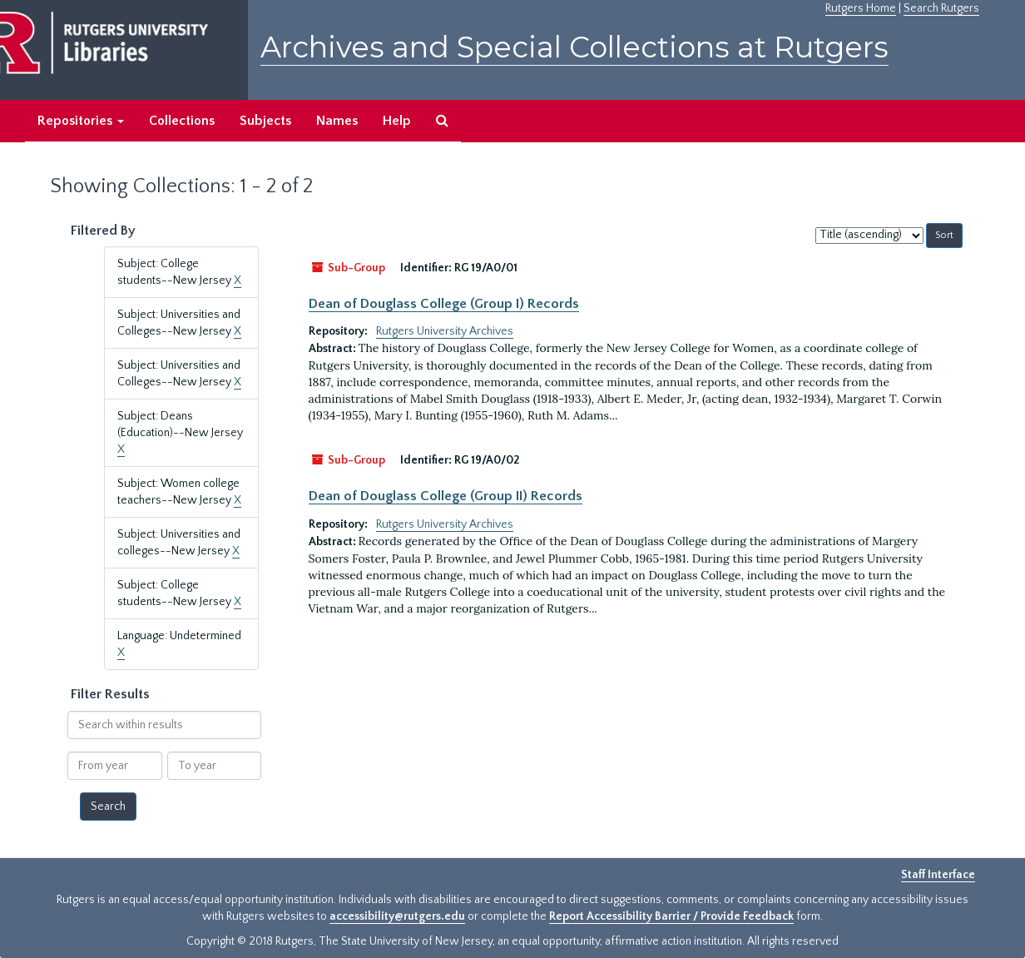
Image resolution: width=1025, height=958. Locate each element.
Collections (182, 120)
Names (337, 120)
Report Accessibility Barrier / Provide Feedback (671, 916)
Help (397, 120)
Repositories (80, 120)
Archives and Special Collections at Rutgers (574, 47)
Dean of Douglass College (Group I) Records (444, 303)
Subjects (265, 120)
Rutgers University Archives (444, 331)
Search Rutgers (941, 8)
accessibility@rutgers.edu (397, 916)
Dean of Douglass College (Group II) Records (445, 496)
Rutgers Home (860, 8)
